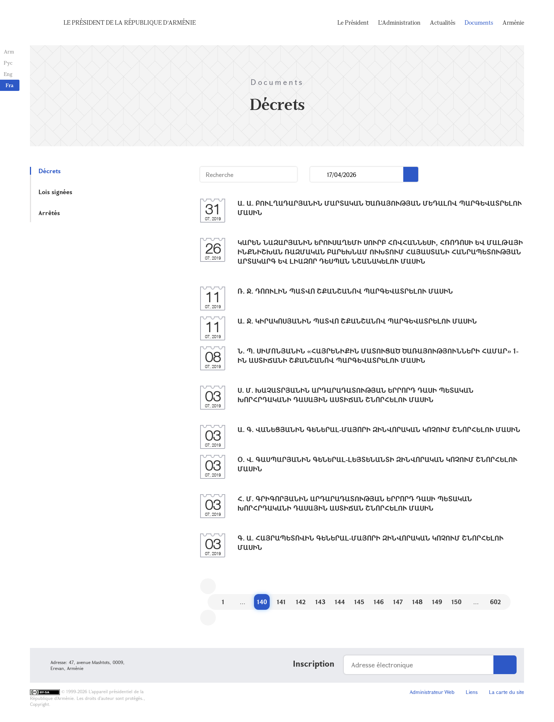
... (318, 174)
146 (379, 602)
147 (398, 602)
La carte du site (506, 691)
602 (495, 602)
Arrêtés (49, 213)
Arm (9, 51)
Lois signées (55, 192)
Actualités (442, 22)
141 (281, 602)
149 (437, 602)
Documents (479, 22)
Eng (8, 73)
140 (262, 602)
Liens (472, 691)
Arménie (513, 22)
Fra (9, 85)
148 (417, 602)
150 (457, 602)
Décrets (50, 171)
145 (359, 602)
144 (340, 602)
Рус (8, 62)
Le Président (353, 22)
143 (320, 602)
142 (301, 602)
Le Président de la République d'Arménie (130, 22)
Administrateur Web (432, 691)
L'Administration (399, 22)
